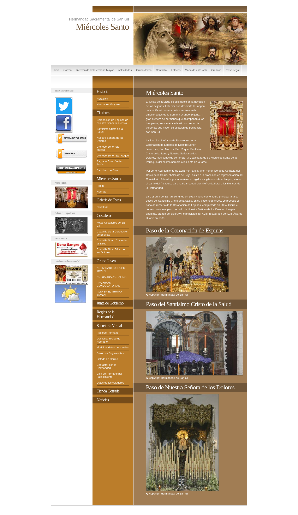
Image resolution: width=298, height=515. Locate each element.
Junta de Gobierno (110, 303)
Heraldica (102, 98)
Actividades (125, 70)
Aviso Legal (232, 70)
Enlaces (175, 70)
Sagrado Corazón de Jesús (109, 163)
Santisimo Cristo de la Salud (110, 130)
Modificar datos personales (113, 347)
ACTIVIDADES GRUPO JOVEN (111, 269)
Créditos (216, 70)
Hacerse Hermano (108, 332)
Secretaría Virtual (109, 325)
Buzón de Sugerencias (110, 353)
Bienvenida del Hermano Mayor (95, 70)
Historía (102, 91)
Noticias (103, 400)
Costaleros (104, 215)
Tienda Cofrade (108, 391)
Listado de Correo (107, 359)
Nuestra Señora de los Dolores (110, 139)
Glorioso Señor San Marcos (108, 148)
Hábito (101, 185)
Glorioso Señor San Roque (113, 155)
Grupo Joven (143, 70)
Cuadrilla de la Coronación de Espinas (112, 233)
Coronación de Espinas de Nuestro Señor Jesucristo (112, 121)
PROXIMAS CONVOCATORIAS (108, 284)
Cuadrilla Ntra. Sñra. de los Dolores (111, 251)
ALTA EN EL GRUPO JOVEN (109, 293)
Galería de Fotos (109, 200)
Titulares (103, 113)
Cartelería (102, 207)
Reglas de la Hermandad (105, 314)
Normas (101, 191)
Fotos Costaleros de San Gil (111, 224)
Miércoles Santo (109, 178)
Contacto (161, 70)
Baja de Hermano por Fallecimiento (109, 375)
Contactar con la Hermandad (106, 366)
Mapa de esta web (196, 70)
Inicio (56, 70)
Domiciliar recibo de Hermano (108, 340)
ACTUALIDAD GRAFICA (111, 276)
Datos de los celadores (110, 382)
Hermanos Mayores (108, 104)
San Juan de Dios (107, 170)
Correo (67, 70)
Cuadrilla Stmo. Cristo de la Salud (112, 242)
